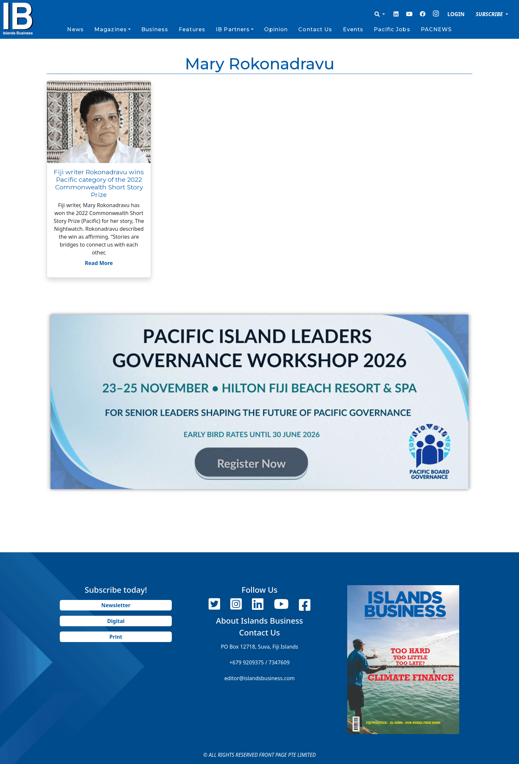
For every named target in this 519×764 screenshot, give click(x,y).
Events (353, 29)
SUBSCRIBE (490, 14)
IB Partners (233, 29)
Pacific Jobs (392, 29)
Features (192, 29)
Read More (99, 263)
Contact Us (315, 29)
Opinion (276, 29)
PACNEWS (436, 29)
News (75, 29)
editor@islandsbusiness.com (259, 678)
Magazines (110, 29)
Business (154, 29)
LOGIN (455, 14)
